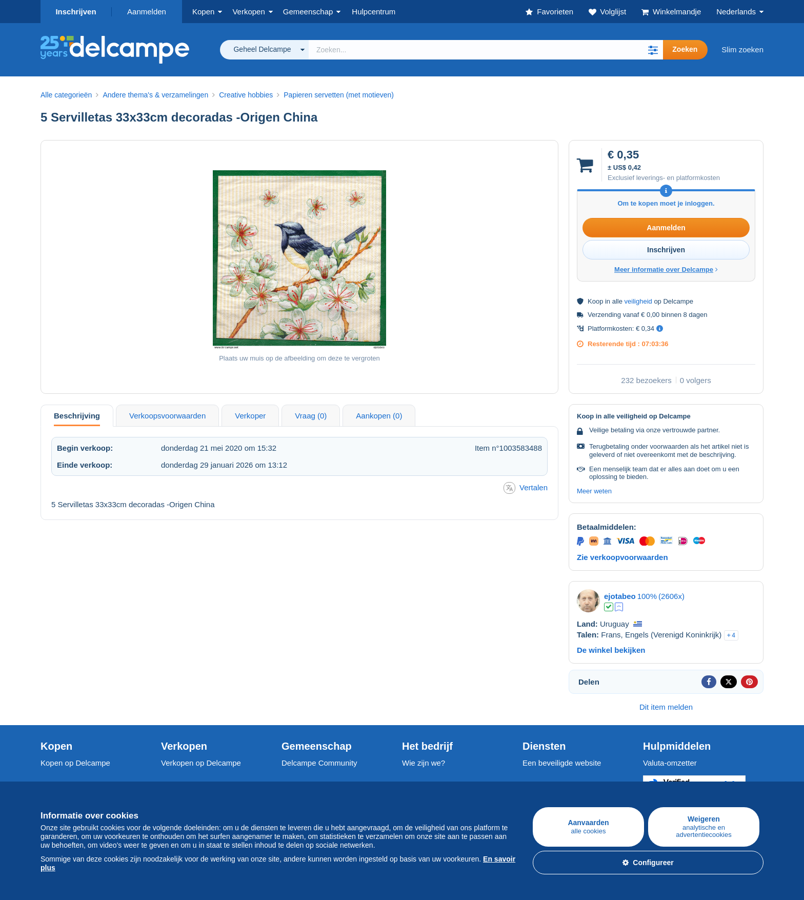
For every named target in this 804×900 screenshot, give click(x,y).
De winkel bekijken (611, 650)
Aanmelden (146, 11)
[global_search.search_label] (486, 49)
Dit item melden (666, 707)
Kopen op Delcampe (75, 762)
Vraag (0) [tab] (311, 415)
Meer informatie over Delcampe (666, 269)
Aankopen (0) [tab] (379, 415)
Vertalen (526, 488)
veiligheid (638, 301)
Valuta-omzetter (670, 762)
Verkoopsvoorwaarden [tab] (167, 415)
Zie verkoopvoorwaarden (622, 557)
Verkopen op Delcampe (201, 762)
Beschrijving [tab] (77, 415)
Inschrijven (75, 11)
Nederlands (736, 11)
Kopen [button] (203, 11)
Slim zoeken (742, 49)
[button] (653, 50)
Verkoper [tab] (250, 415)
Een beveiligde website (561, 762)
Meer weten (594, 491)
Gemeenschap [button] (308, 11)
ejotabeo (620, 596)
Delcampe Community (319, 762)
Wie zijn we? (423, 762)
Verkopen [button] (248, 11)
